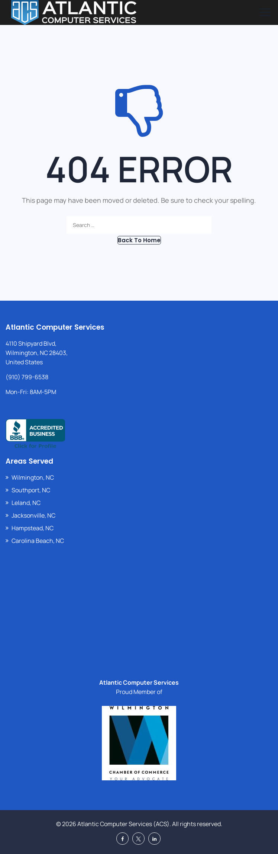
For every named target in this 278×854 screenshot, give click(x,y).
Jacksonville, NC (33, 515)
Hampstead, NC (33, 528)
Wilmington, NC (33, 477)
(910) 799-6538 (27, 377)
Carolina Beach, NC (38, 541)
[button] (139, 240)
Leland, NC (26, 503)
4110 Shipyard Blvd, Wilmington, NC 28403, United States (37, 352)
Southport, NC (31, 490)
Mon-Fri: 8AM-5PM (31, 392)
